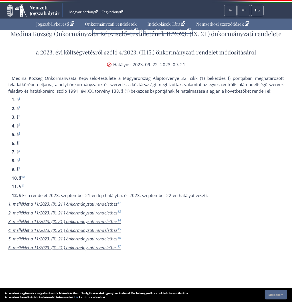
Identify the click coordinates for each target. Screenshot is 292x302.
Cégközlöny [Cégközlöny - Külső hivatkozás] (112, 11)
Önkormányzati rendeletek (111, 24)
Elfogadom (275, 295)
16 (119, 238)
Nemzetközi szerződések (222, 24)
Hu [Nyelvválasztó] (257, 10)
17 (119, 246)
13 (119, 211)
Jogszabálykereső (55, 24)
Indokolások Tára (166, 24)
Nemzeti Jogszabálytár (44, 10)
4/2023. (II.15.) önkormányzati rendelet (168, 52)
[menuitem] (55, 24)
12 (119, 203)
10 (23, 177)
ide (76, 297)
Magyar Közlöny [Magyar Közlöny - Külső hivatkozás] (83, 11)
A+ (244, 10)
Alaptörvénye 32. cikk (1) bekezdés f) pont (197, 78)
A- (230, 10)
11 (23, 185)
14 (119, 220)
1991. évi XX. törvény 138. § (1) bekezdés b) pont (116, 91)
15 (119, 229)
